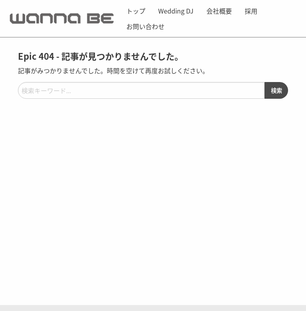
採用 (251, 11)
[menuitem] (136, 10)
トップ (135, 11)
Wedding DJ (176, 11)
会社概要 (219, 11)
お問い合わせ (145, 26)
